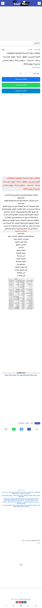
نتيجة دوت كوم (14, 599)
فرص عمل (21, 423)
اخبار (30, 49)
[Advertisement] (21, 28)
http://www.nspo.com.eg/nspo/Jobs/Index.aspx (21, 375)
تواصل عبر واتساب (21, 85)
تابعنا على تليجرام (21, 91)
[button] (29, 429)
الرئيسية (37, 49)
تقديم (27, 423)
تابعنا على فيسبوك (21, 79)
